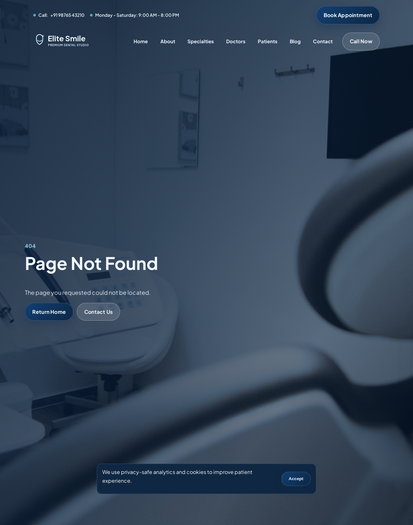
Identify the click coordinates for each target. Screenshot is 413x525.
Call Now (361, 41)
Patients (267, 41)
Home (141, 41)
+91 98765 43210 (67, 15)
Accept (296, 478)
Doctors (236, 41)
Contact (323, 41)
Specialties (200, 41)
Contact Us (98, 311)
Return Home (49, 311)
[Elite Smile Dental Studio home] (78, 41)
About (167, 41)
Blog (295, 41)
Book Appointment (348, 15)
